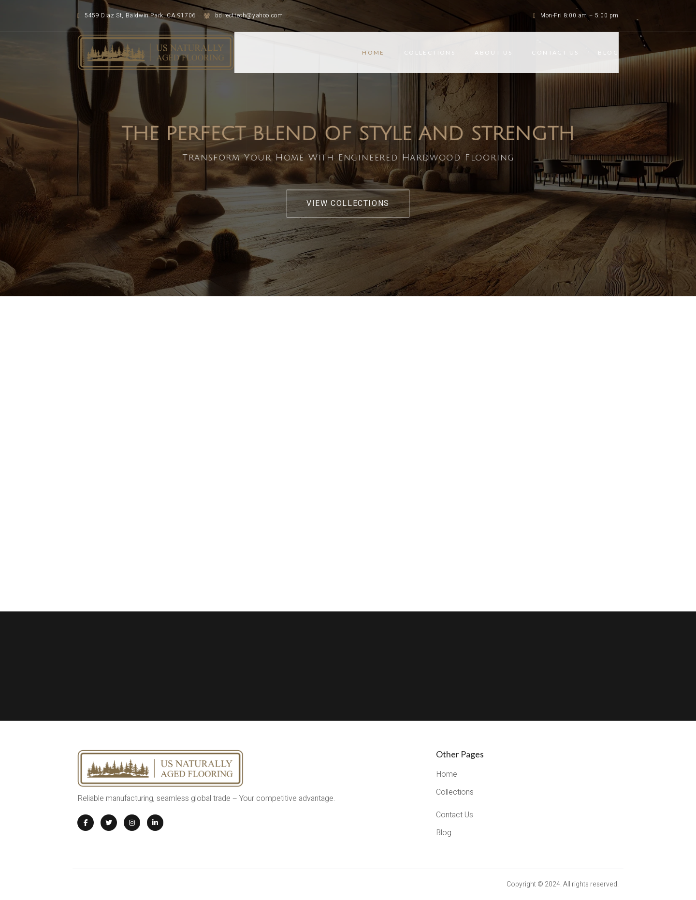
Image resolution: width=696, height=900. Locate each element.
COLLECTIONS (429, 52)
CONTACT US (555, 52)
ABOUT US (493, 52)
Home (373, 52)
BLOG (608, 52)
